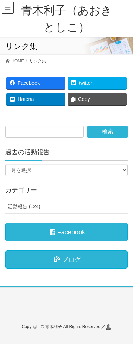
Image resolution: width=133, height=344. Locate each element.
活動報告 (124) (24, 206)
